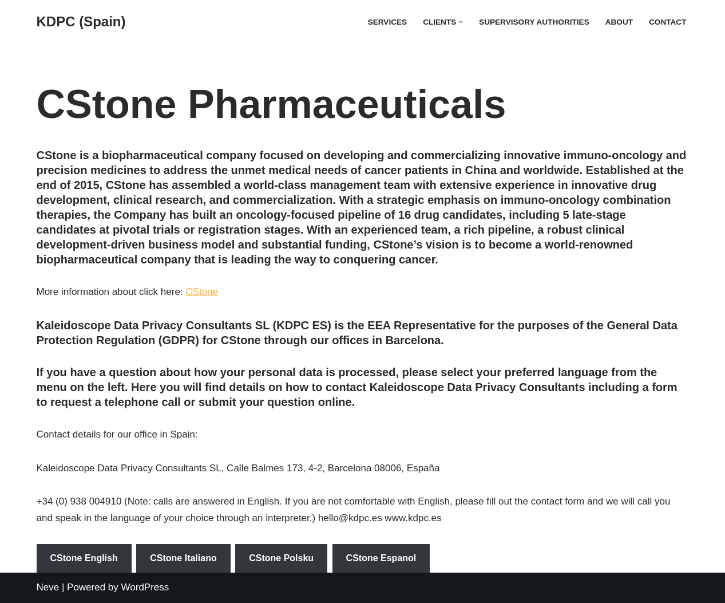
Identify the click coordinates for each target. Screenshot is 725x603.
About (619, 22)
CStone (201, 291)
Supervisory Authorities (534, 22)
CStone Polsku (281, 558)
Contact (667, 22)
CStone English (84, 558)
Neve (48, 587)
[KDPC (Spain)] (81, 22)
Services (387, 22)
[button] (461, 22)
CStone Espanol (381, 558)
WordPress (145, 587)
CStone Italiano (183, 558)
